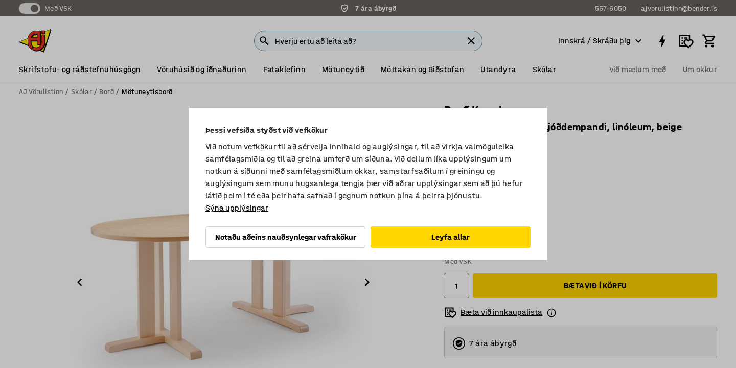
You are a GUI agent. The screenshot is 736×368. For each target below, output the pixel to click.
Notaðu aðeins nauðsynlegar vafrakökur (285, 237)
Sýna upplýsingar (236, 208)
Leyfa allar (450, 237)
